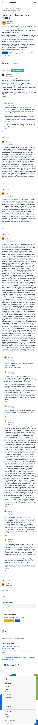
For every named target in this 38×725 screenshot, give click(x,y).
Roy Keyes (10, 21)
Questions (18, 8)
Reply (3, 131)
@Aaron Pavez (14, 119)
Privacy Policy (8, 711)
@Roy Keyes (5, 147)
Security (7, 716)
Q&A (10, 8)
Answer (5, 52)
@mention (7, 363)
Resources (7, 700)
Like (5, 128)
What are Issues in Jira (8, 648)
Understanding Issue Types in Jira (10, 646)
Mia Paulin (8, 141)
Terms (6, 714)
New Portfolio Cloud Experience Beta (11, 655)
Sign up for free (9, 620)
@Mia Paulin (23, 116)
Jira (13, 8)
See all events (8, 669)
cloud (3, 638)
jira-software (9, 638)
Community (11, 2)
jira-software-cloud (19, 638)
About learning (8, 697)
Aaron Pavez (9, 74)
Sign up (9, 606)
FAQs (6, 689)
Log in (4, 606)
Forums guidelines (9, 691)
